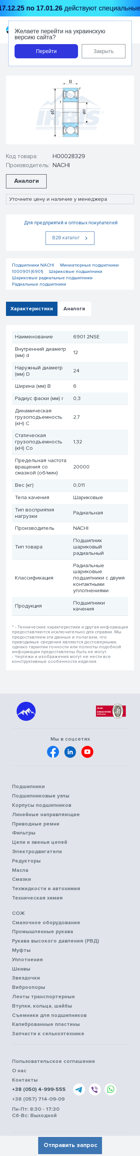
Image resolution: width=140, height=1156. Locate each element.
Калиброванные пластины (46, 1024)
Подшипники (28, 787)
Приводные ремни (35, 824)
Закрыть (104, 51)
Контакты (25, 1080)
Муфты (21, 950)
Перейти (46, 51)
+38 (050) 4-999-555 (39, 1089)
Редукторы (26, 861)
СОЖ (18, 913)
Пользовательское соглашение (53, 1061)
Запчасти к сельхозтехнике (48, 1034)
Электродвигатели (37, 852)
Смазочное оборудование (46, 923)
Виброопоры (28, 987)
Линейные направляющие (46, 815)
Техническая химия (37, 898)
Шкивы (21, 969)
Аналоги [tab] (74, 308)
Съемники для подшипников (49, 1015)
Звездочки (26, 978)
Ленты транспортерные (43, 997)
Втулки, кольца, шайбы (42, 1006)
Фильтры (23, 833)
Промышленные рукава (42, 932)
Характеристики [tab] (31, 308)
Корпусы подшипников (41, 805)
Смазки (21, 879)
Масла (20, 870)
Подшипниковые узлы (40, 796)
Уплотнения (27, 960)
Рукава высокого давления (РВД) (55, 941)
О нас (19, 1071)
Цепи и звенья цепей (39, 842)
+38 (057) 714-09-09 (38, 1099)
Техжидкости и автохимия (46, 889)
